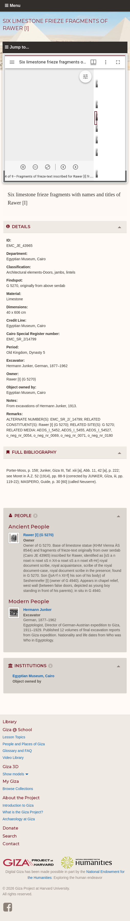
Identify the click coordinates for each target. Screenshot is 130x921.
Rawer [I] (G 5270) (38, 535)
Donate (10, 828)
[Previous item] (63, 167)
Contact (11, 843)
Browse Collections (18, 789)
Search (10, 836)
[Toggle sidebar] (12, 62)
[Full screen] (118, 62)
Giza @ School (17, 729)
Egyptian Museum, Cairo (33, 676)
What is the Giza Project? (23, 812)
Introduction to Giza (18, 805)
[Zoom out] (35, 167)
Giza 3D (10, 766)
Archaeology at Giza (19, 819)
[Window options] (106, 62)
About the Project (21, 797)
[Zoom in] (23, 167)
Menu (15, 5)
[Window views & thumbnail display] (93, 62)
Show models (13, 774)
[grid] (109, 124)
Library (10, 721)
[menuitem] (65, 774)
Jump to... (19, 47)
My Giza (11, 781)
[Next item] (75, 167)
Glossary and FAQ (17, 751)
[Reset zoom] (47, 167)
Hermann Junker (37, 610)
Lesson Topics (14, 737)
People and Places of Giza (24, 744)
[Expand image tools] (85, 76)
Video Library (13, 758)
